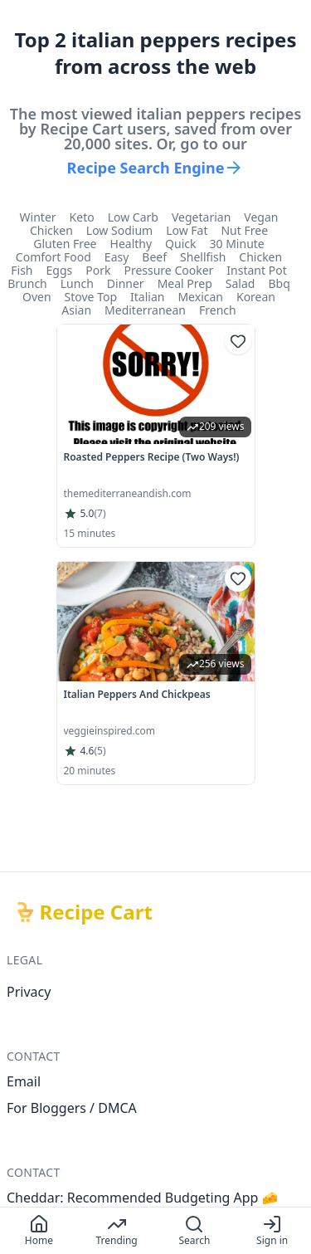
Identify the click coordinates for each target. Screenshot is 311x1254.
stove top (91, 297)
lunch (77, 283)
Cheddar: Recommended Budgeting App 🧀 (143, 1197)
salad (240, 283)
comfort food (53, 257)
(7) (99, 513)
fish (21, 270)
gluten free (64, 244)
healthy (131, 244)
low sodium (119, 230)
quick (180, 244)
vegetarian (201, 217)
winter (38, 217)
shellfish (203, 257)
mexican (200, 297)
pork (97, 270)
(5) (99, 751)
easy (116, 257)
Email (24, 1081)
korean (255, 297)
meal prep (185, 283)
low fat (186, 230)
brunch (27, 283)
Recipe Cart (96, 912)
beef (154, 257)
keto (82, 217)
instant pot (256, 270)
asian (76, 310)
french (217, 310)
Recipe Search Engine (156, 168)
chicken (51, 230)
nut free (244, 230)
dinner (125, 283)
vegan (261, 217)
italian (147, 297)
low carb (133, 217)
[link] (156, 435)
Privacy (29, 992)
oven (36, 297)
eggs (59, 270)
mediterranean (145, 310)
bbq (278, 283)
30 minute (237, 244)
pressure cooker (168, 270)
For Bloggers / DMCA (72, 1108)
